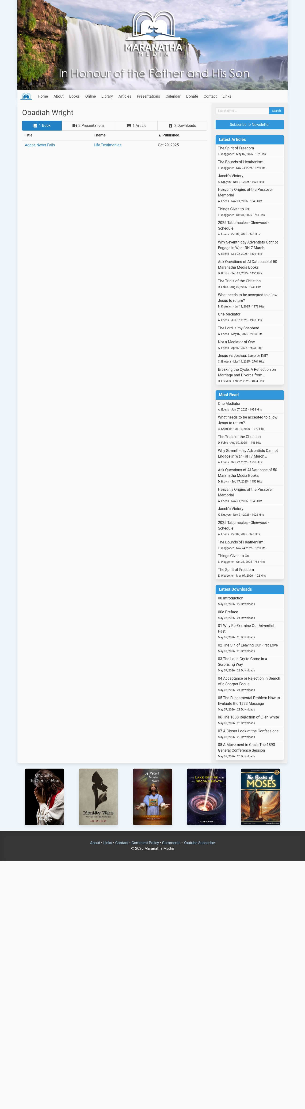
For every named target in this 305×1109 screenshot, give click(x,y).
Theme (100, 135)
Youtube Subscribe (199, 843)
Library (107, 96)
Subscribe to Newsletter (250, 124)
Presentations (148, 96)
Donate (192, 96)
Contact (210, 96)
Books (74, 96)
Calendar (173, 96)
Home (43, 96)
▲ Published (168, 135)
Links (226, 96)
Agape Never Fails (40, 145)
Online (90, 96)
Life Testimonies (107, 145)
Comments (171, 843)
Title (28, 135)
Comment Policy (145, 843)
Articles (124, 96)
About (58, 96)
